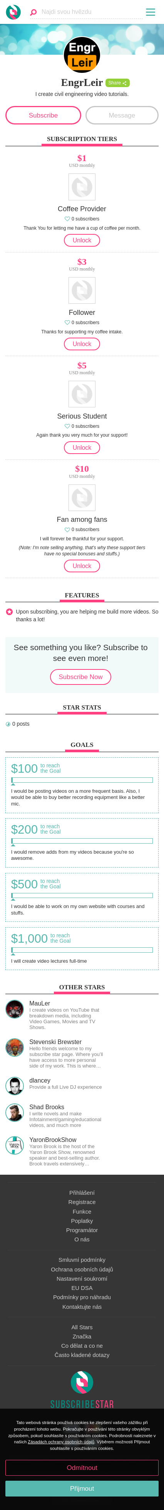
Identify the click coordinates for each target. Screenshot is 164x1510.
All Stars (81, 1327)
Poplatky (82, 1221)
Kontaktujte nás (82, 1307)
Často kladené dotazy (82, 1355)
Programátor (82, 1230)
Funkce (82, 1212)
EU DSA (81, 1288)
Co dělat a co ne (82, 1346)
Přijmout (82, 1488)
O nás (82, 1239)
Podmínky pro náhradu (82, 1297)
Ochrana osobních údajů (82, 1269)
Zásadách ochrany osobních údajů (61, 1441)
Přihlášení (82, 1193)
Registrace (82, 1202)
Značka (82, 1336)
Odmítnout (82, 1467)
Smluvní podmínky (82, 1260)
